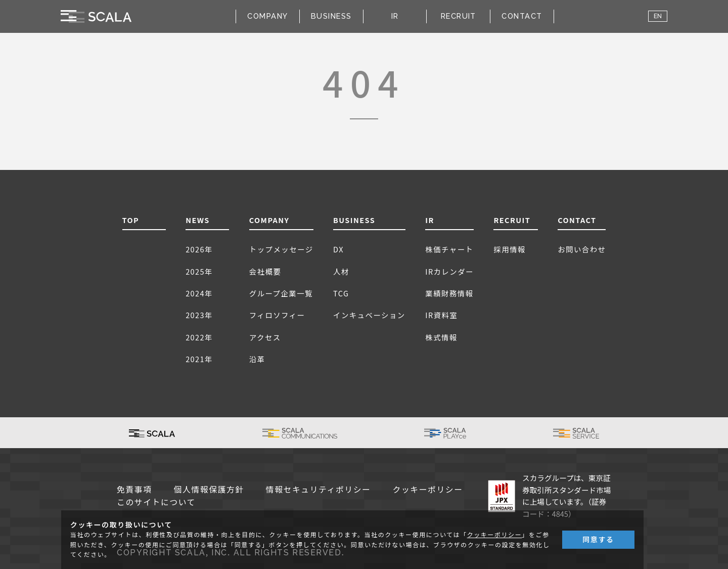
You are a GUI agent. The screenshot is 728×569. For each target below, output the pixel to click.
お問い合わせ (582, 249)
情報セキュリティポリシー (318, 490)
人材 (341, 271)
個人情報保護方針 (209, 490)
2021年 (199, 359)
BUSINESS (354, 219)
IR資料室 (441, 315)
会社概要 (265, 271)
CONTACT (522, 16)
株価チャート (449, 249)
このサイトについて (156, 502)
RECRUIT (458, 16)
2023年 (199, 315)
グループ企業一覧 (281, 293)
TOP (131, 219)
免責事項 (134, 490)
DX (338, 249)
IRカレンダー (449, 271)
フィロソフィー (277, 315)
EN (658, 16)
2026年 (199, 249)
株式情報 (441, 337)
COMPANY (269, 219)
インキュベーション (369, 315)
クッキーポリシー (428, 490)
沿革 (257, 359)
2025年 (199, 271)
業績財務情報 (449, 293)
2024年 (199, 293)
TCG (341, 293)
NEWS (198, 219)
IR (429, 219)
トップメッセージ (281, 249)
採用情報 (509, 249)
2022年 (199, 337)
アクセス (265, 337)
